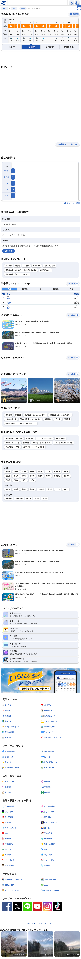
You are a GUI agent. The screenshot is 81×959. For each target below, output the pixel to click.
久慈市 (16, 489)
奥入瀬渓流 (30, 438)
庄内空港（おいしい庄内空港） (60, 415)
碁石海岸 (26, 266)
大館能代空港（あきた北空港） (30, 419)
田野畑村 (41, 489)
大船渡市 (9, 498)
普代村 (49, 489)
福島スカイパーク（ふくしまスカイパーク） (21, 423)
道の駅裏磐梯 (60, 438)
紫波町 (40, 476)
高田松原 (9, 266)
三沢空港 (67, 419)
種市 (9, 303)
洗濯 (6, 195)
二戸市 (48, 472)
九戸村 (24, 480)
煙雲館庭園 (36, 266)
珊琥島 (17, 266)
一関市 (40, 472)
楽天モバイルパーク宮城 (14, 438)
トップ (5, 8)
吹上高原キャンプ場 (12, 447)
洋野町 (66, 489)
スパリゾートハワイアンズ (41, 443)
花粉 (6, 189)
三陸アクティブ (49, 266)
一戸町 (32, 480)
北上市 (24, 472)
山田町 (24, 489)
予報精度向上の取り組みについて (40, 923)
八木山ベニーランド (12, 443)
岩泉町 (32, 489)
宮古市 (8, 489)
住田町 (36, 498)
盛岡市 (8, 472)
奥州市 (66, 472)
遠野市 (32, 472)
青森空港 (18, 415)
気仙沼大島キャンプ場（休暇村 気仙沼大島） (21, 270)
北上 (9, 308)
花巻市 (16, 472)
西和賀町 (57, 476)
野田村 (58, 489)
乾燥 (6, 183)
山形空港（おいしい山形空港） (35, 415)
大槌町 (44, 498)
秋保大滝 (26, 443)
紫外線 (6, 171)
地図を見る (8, 251)
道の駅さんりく (45, 270)
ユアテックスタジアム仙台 (63, 443)
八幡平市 (57, 472)
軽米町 (16, 480)
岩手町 (32, 476)
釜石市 (28, 498)
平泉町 (8, 480)
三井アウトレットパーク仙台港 (33, 447)
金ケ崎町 (67, 476)
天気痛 (6, 177)
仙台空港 (57, 419)
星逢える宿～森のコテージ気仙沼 (17, 274)
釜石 (9, 298)
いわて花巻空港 (11, 419)
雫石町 (16, 476)
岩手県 (23, 8)
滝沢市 (8, 476)
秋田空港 (48, 419)
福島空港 (9, 415)
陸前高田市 (19, 498)
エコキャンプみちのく (44, 438)
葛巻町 (24, 476)
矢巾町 (48, 476)
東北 (14, 8)
